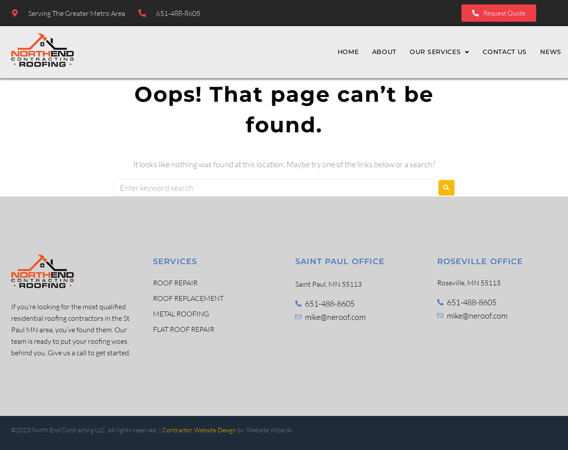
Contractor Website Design (199, 430)
